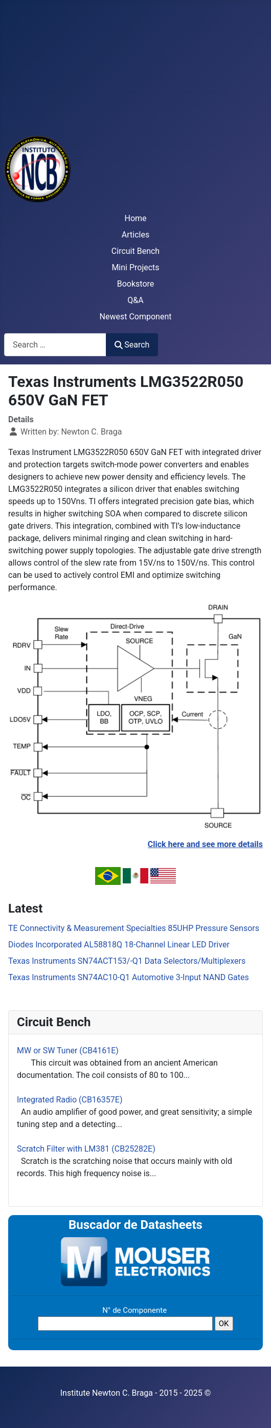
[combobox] (55, 344)
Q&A (135, 300)
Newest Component (136, 316)
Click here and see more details (205, 844)
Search (132, 345)
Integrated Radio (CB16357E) (69, 1100)
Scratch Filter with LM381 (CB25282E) (86, 1149)
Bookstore (135, 284)
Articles (135, 235)
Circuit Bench (135, 251)
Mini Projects (135, 267)
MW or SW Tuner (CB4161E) (68, 1050)
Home (135, 218)
